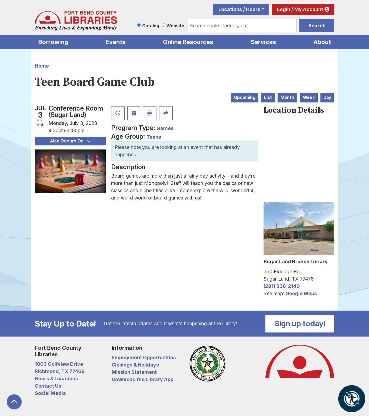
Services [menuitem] (263, 41)
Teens (153, 137)
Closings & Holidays (135, 365)
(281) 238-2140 (282, 286)
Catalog (150, 25)
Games (164, 128)
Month (287, 97)
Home (42, 66)
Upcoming (244, 97)
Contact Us (48, 386)
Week (309, 97)
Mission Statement (134, 372)
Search (317, 25)
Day (327, 97)
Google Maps (301, 293)
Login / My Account (300, 9)
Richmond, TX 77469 (60, 371)
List (268, 97)
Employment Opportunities (144, 357)
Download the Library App (142, 379)
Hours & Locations (56, 378)
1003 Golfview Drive (59, 364)
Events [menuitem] (115, 41)
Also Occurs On (70, 141)
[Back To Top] (14, 401)
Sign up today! (300, 323)
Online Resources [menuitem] (188, 41)
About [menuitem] (322, 41)
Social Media (50, 393)
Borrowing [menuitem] (53, 41)
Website (175, 25)
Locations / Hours (239, 9)
